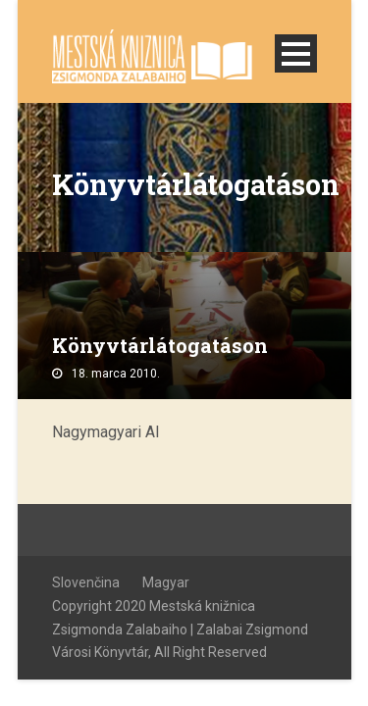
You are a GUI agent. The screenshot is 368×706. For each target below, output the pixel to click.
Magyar (165, 582)
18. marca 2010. (116, 373)
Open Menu (296, 53)
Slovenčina (86, 582)
